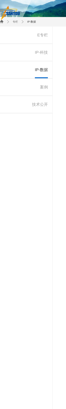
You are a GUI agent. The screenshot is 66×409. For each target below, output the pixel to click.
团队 (41, 3)
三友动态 (27, 400)
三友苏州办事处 (9, 402)
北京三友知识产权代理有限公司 (11, 401)
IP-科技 (23, 401)
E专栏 (23, 400)
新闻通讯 (27, 402)
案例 (22, 403)
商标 (16, 401)
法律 (16, 403)
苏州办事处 (30, 402)
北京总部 (30, 400)
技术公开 (23, 404)
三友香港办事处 (31, 403)
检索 (16, 402)
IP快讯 (26, 401)
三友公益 (8, 403)
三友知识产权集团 (9, 400)
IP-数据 (23, 402)
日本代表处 (30, 401)
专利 (16, 400)
